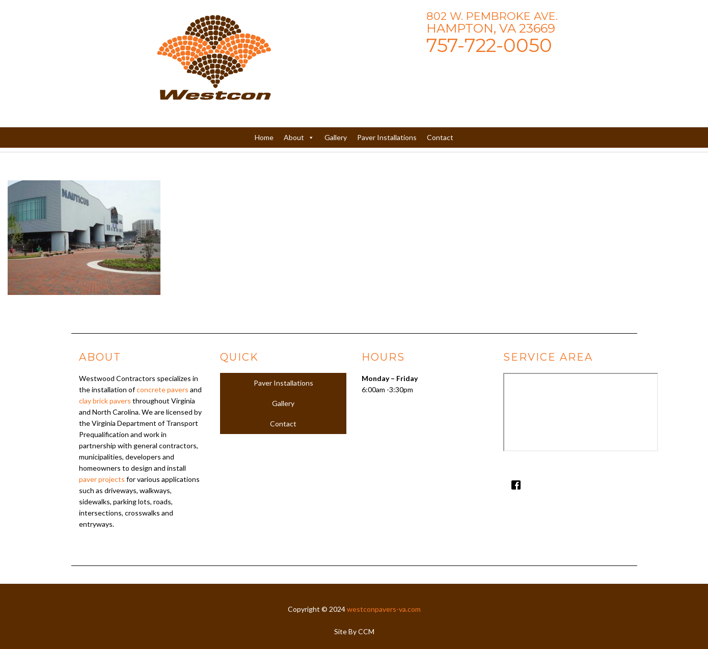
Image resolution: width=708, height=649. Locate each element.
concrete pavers (162, 389)
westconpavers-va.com (384, 609)
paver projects (102, 479)
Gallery (335, 137)
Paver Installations (387, 137)
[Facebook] (566, 485)
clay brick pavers (105, 400)
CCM (366, 631)
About (299, 137)
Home (264, 137)
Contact (440, 137)
